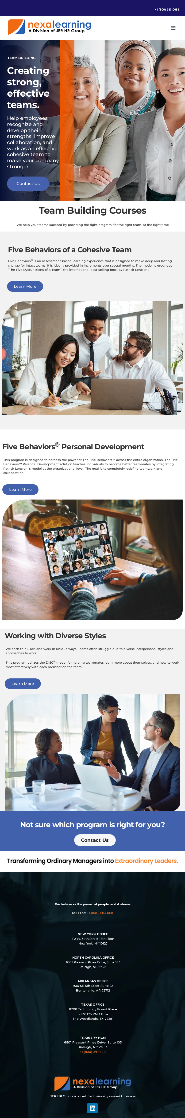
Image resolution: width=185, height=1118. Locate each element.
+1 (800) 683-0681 (100, 913)
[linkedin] (92, 1108)
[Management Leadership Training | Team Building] (49, 20)
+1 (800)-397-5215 (93, 1052)
